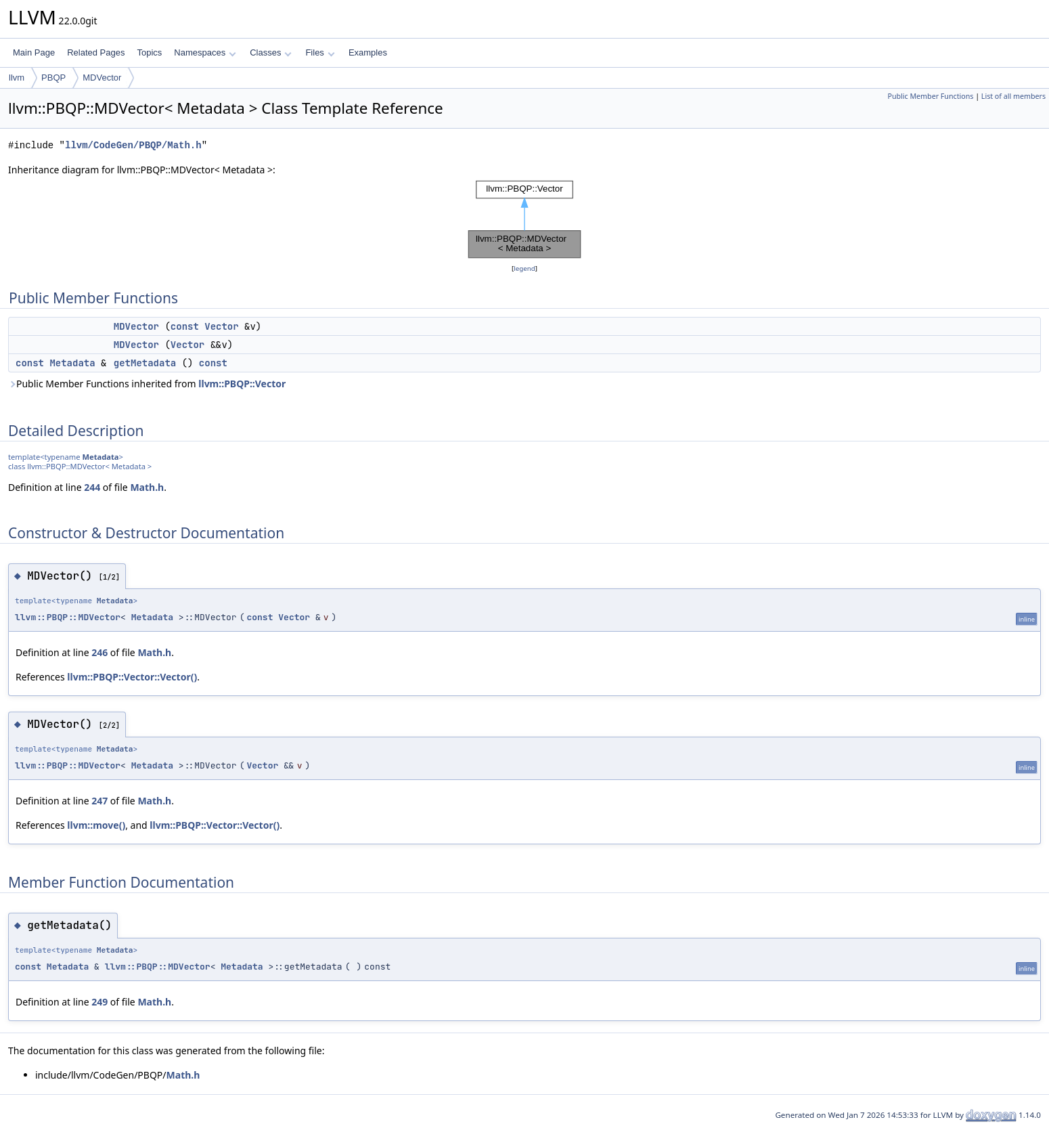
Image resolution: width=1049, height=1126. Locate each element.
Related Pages (96, 52)
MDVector (102, 77)
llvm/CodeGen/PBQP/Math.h (133, 145)
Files (319, 52)
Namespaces (205, 52)
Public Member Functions (930, 96)
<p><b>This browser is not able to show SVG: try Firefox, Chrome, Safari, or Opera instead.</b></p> (524, 219)
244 (92, 487)
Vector (221, 326)
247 (99, 800)
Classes (271, 52)
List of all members (1013, 96)
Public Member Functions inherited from (147, 383)
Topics (149, 52)
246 (99, 652)
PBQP (53, 77)
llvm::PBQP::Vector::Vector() (132, 676)
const (185, 326)
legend (524, 268)
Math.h (147, 487)
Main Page (34, 52)
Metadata (72, 363)
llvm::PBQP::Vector (242, 383)
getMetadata (145, 363)
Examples (368, 52)
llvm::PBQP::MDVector (67, 617)
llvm (16, 77)
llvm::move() (96, 825)
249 (99, 1001)
